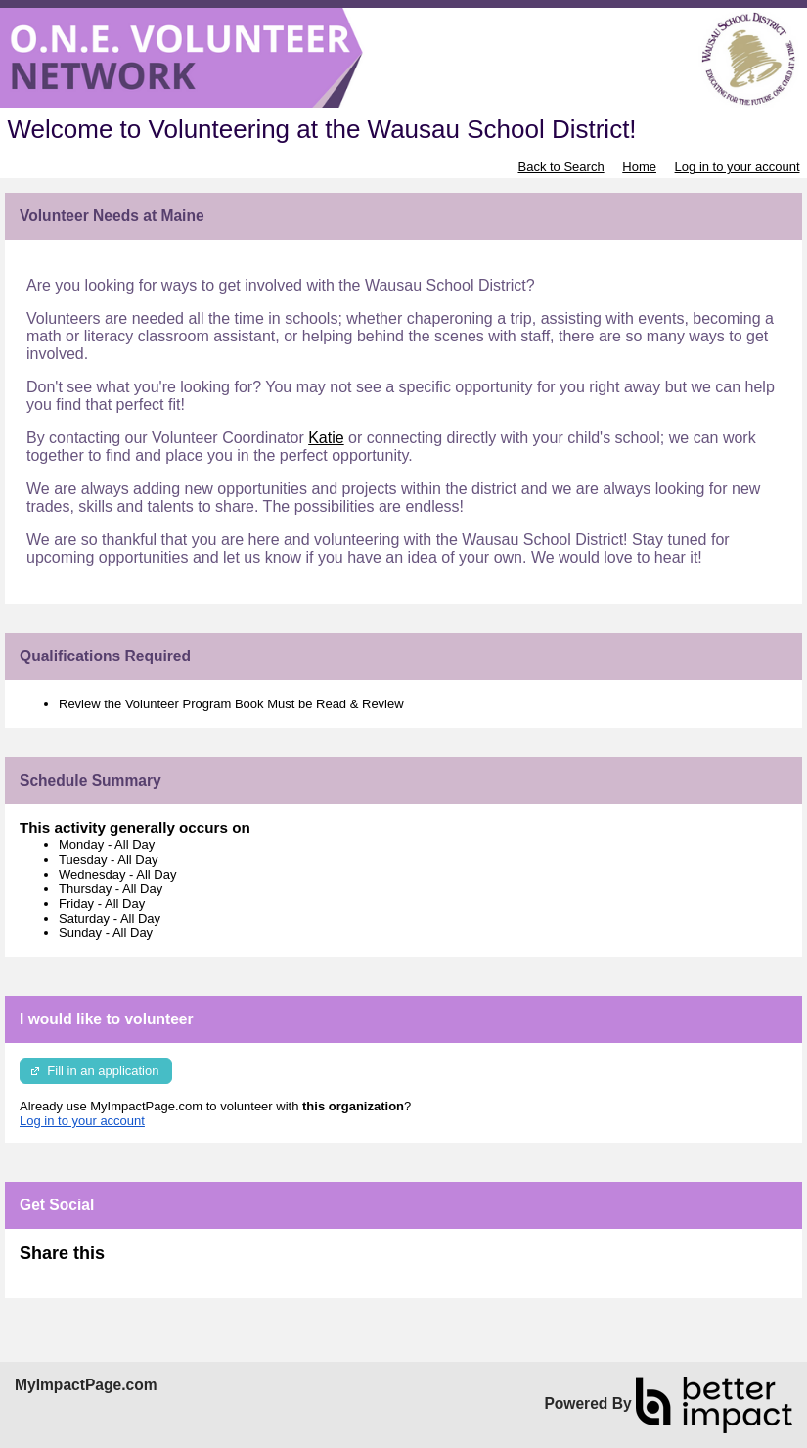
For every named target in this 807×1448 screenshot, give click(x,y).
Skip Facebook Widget (168, 1261)
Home (639, 166)
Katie (325, 438)
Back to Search (560, 166)
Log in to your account (737, 166)
